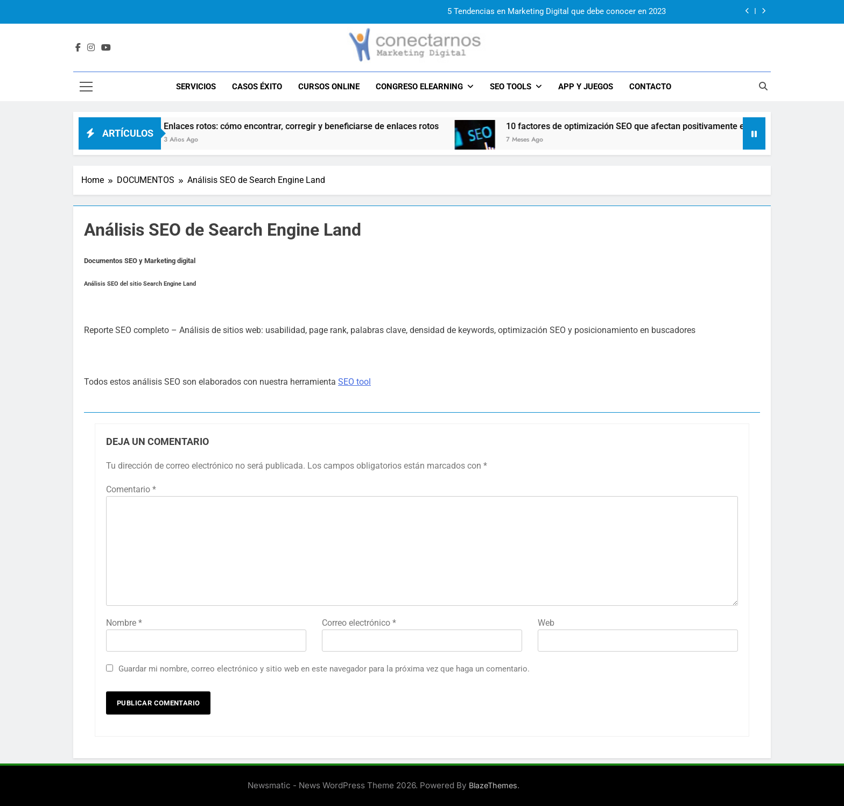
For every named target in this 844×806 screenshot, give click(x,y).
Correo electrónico (359, 623)
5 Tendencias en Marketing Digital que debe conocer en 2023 (556, 12)
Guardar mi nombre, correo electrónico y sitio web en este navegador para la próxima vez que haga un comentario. (324, 669)
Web (546, 623)
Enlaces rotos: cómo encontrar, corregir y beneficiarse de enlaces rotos (322, 126)
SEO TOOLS (510, 86)
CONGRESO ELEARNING (419, 86)
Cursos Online (329, 86)
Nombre (124, 623)
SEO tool (354, 382)
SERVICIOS (196, 86)
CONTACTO (650, 86)
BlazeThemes (493, 785)
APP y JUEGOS (585, 86)
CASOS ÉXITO (257, 86)
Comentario (131, 489)
